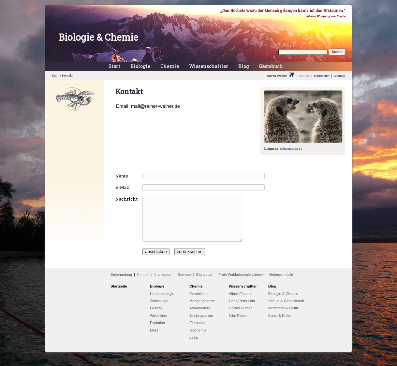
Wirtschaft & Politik (283, 317)
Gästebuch (271, 66)
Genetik (156, 317)
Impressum (321, 75)
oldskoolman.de (291, 149)
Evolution (157, 331)
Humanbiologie (162, 302)
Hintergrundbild (281, 283)
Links (154, 339)
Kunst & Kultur (280, 324)
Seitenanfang (121, 283)
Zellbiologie (159, 310)
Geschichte (198, 302)
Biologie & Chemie (98, 37)
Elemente (197, 331)
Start (114, 66)
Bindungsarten (201, 324)
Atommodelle (200, 317)
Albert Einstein (240, 302)
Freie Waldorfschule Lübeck (240, 283)
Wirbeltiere (158, 324)
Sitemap (339, 75)
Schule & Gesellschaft (286, 310)
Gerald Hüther (240, 317)
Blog (243, 66)
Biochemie (197, 339)
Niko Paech (238, 324)
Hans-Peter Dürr (242, 310)
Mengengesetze (202, 310)
